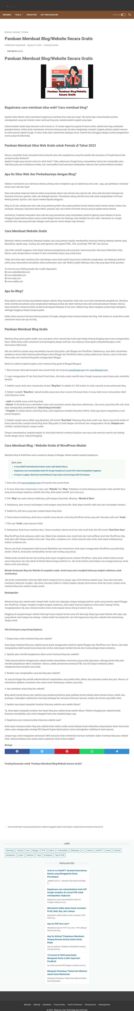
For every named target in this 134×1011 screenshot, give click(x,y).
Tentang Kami (90, 1002)
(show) (20, 55)
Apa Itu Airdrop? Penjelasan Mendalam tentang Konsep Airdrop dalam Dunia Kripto (112, 152)
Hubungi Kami (104, 1002)
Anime (101, 41)
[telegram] (79, 895)
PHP (110, 32)
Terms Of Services (75, 1002)
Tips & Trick (103, 56)
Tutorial (112, 27)
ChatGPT (110, 41)
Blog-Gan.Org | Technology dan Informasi (70, 1007)
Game (119, 41)
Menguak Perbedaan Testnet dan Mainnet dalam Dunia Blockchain (112, 192)
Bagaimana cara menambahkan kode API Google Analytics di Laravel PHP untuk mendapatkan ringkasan (112, 99)
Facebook (120, 51)
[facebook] (13, 895)
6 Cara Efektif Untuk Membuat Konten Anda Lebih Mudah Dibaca (41, 545)
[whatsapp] (63, 895)
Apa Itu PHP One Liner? (110, 137)
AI (124, 36)
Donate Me (33, 10)
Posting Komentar (51, 49)
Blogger (101, 32)
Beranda (9, 10)
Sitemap (37, 1002)
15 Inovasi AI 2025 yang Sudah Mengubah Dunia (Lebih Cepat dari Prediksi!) (112, 174)
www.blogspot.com (18, 436)
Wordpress (112, 46)
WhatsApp (116, 36)
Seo (120, 27)
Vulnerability (103, 36)
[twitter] (29, 895)
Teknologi (102, 27)
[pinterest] (46, 895)
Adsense (101, 51)
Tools (20, 10)
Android (101, 46)
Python (118, 32)
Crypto (122, 46)
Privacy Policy (59, 1002)
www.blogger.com (76, 433)
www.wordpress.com (31, 567)
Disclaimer (47, 1002)
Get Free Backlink (51, 10)
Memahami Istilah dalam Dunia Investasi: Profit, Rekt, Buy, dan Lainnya (112, 121)
